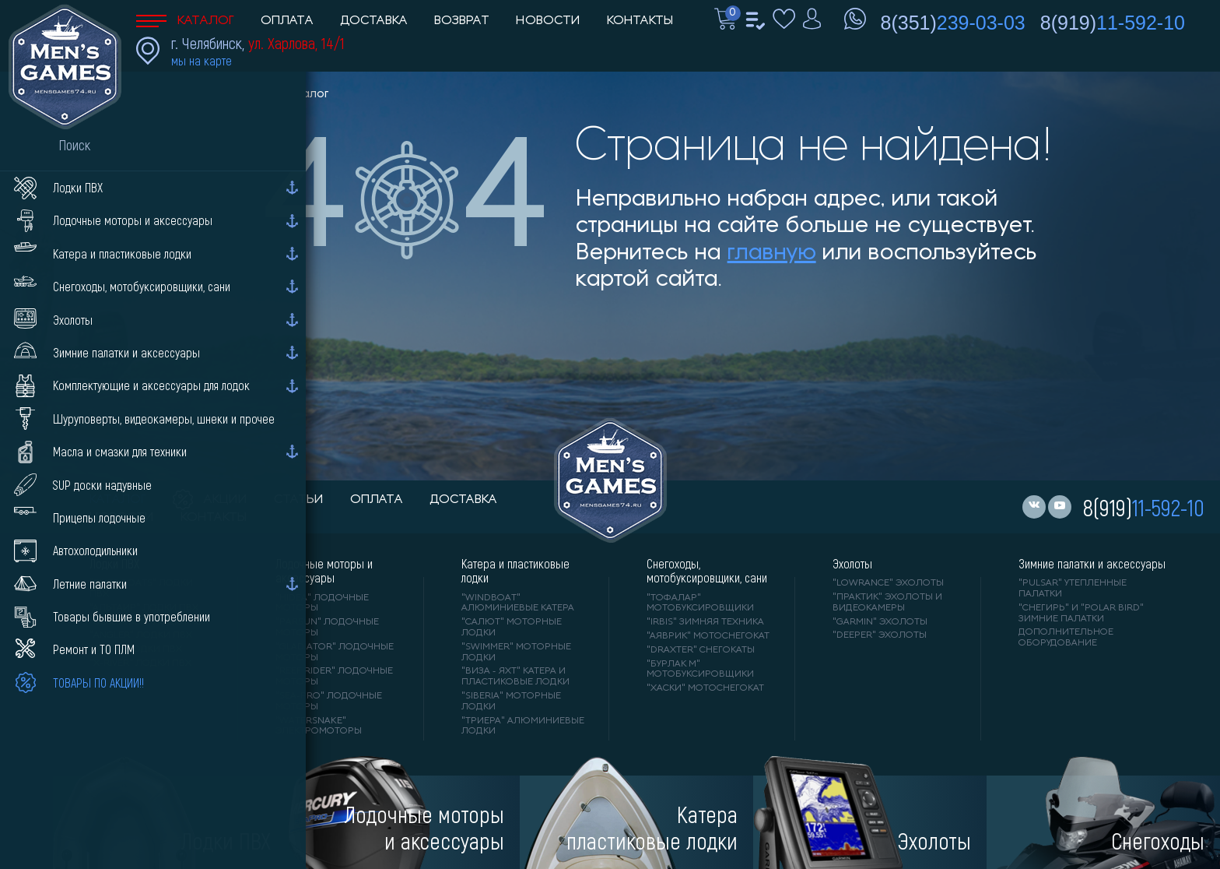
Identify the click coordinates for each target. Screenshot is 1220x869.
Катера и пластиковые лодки (515, 571)
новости (121, 517)
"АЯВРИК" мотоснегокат (708, 636)
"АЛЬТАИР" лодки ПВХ (143, 608)
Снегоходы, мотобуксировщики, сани (707, 571)
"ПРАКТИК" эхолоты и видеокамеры (887, 602)
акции (210, 499)
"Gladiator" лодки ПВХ (149, 622)
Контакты (640, 21)
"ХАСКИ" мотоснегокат (705, 688)
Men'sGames (224, 94)
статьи (299, 499)
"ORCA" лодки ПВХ (135, 649)
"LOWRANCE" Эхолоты (888, 583)
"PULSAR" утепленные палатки (1072, 588)
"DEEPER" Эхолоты (880, 635)
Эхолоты (852, 564)
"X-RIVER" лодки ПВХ (140, 663)
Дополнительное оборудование (1065, 637)
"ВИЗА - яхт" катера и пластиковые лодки (515, 676)
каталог (117, 499)
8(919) (1112, 22)
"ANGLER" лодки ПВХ (140, 635)
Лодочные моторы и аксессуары (324, 571)
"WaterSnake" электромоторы (318, 726)
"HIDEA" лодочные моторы (322, 603)
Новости (548, 21)
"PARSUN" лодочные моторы (327, 627)
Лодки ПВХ (114, 564)
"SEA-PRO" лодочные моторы (328, 701)
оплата (376, 499)
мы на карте (201, 60)
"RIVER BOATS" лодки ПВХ (141, 588)
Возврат (461, 21)
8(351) (953, 22)
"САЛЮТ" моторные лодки (511, 627)
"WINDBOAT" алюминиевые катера (517, 603)
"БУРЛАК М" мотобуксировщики (700, 669)
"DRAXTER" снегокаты (701, 650)
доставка (463, 499)
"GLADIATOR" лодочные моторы (334, 652)
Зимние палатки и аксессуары (1092, 564)
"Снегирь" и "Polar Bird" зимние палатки (1081, 613)
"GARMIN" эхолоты (880, 622)
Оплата (287, 21)
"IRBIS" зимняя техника (705, 622)
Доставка (374, 21)
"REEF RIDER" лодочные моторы (334, 676)
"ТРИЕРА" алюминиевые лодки (522, 726)
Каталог (185, 21)
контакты (214, 517)
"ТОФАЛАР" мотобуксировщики (700, 603)
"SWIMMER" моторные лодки (516, 652)
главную (771, 253)
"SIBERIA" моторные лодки (511, 701)
